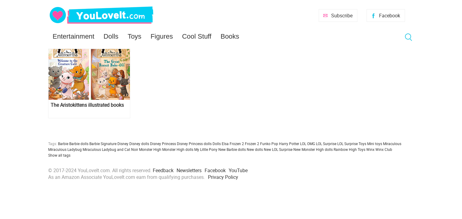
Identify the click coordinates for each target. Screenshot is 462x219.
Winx (370, 149)
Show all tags (59, 155)
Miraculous (392, 143)
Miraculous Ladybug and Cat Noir (110, 149)
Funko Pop (269, 143)
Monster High (150, 149)
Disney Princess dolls (194, 143)
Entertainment (74, 36)
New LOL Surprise (278, 149)
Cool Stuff (196, 36)
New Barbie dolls (232, 149)
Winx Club (383, 149)
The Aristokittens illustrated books (87, 105)
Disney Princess (163, 143)
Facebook (389, 15)
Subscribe (342, 15)
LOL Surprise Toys (351, 143)
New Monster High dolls (313, 149)
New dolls (255, 149)
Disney (122, 143)
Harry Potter (289, 143)
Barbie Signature (102, 143)
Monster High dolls (177, 149)
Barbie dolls (78, 143)
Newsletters (189, 170)
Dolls (110, 36)
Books (229, 36)
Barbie (63, 143)
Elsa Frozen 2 (233, 143)
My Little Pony (205, 149)
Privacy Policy (223, 177)
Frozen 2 (252, 143)
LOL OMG (307, 143)
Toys (134, 36)
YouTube (238, 170)
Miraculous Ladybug (65, 149)
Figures (162, 36)
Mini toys (374, 143)
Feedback (163, 170)
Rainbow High (345, 149)
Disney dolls (139, 143)
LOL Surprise (326, 143)
